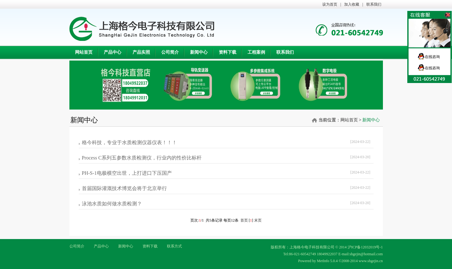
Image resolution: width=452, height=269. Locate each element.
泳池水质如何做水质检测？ (112, 203)
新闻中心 (125, 246)
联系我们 (373, 4)
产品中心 (101, 246)
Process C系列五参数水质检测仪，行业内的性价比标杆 (142, 157)
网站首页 (349, 120)
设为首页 (329, 4)
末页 (258, 220)
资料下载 (150, 246)
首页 (244, 220)
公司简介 (76, 246)
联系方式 (174, 246)
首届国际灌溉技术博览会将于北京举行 (124, 188)
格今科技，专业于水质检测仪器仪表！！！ (129, 142)
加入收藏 (351, 4)
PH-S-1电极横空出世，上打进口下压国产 (127, 173)
